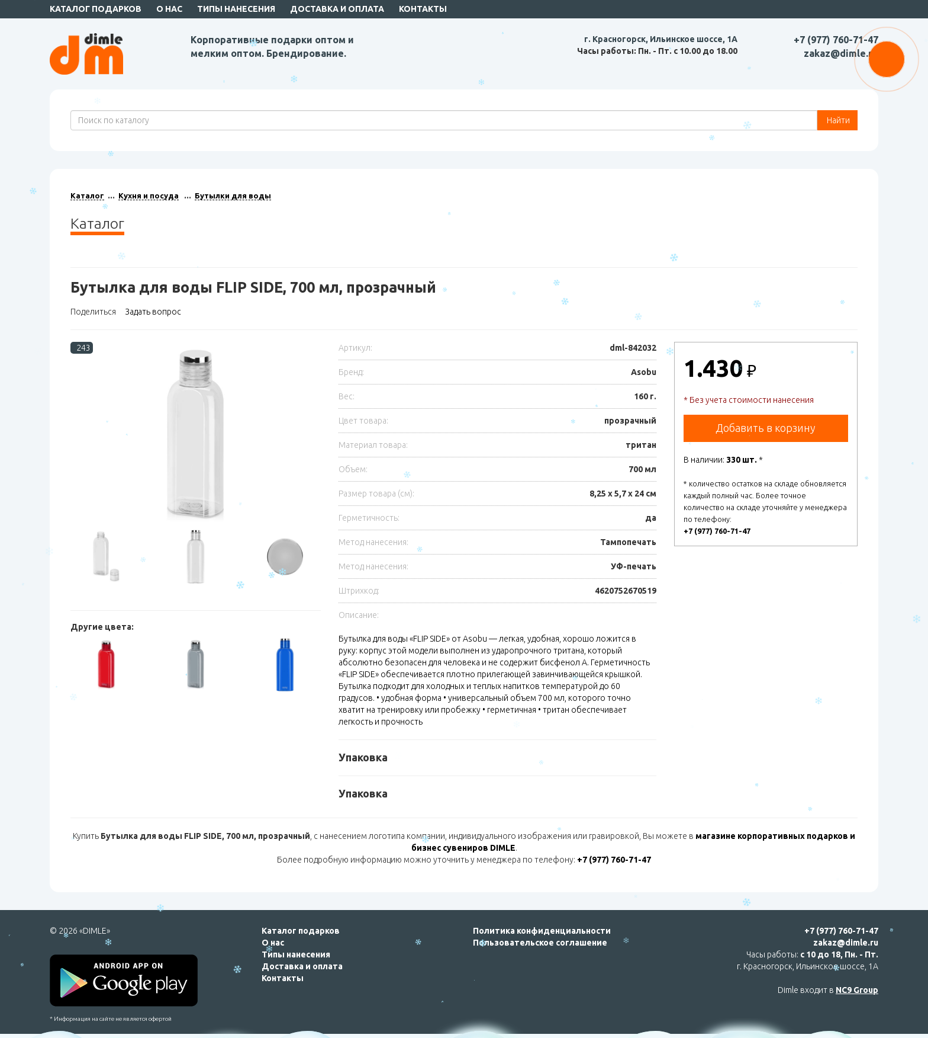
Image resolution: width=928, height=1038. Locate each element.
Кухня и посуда (148, 195)
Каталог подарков (95, 9)
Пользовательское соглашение (540, 942)
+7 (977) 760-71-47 (836, 39)
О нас (169, 9)
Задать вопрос (153, 311)
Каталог (87, 195)
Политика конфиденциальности (542, 931)
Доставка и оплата (337, 9)
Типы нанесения (236, 9)
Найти (837, 120)
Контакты (423, 9)
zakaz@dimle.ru (841, 53)
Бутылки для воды (233, 195)
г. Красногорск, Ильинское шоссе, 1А (660, 39)
